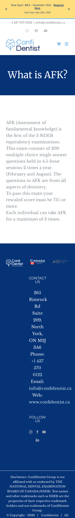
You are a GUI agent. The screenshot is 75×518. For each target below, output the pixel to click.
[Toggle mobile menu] (67, 44)
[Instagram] (30, 432)
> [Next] (69, 9)
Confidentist (50, 515)
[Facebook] (37, 432)
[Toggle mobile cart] (59, 44)
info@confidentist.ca (50, 22)
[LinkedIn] (37, 440)
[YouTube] (44, 432)
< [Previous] (6, 9)
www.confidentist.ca (49, 402)
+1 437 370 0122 (37, 368)
